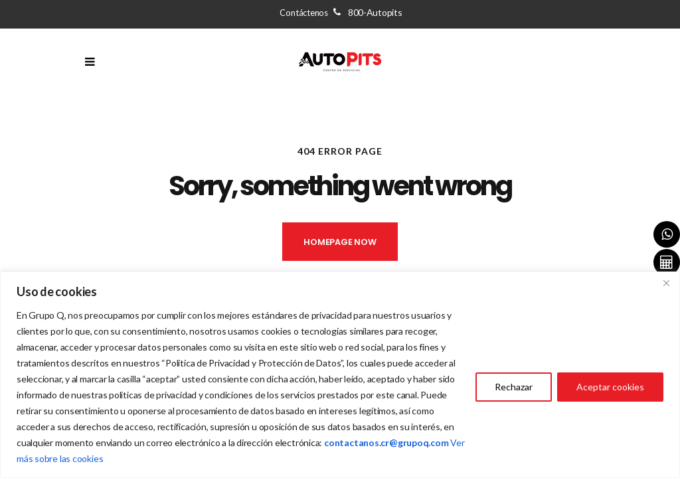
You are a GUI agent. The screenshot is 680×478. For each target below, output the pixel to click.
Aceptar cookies (610, 386)
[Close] (666, 283)
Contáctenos (341, 12)
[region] (340, 375)
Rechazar (514, 386)
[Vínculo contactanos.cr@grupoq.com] (386, 442)
